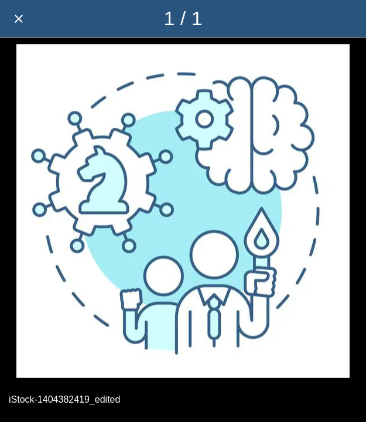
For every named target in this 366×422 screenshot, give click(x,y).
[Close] (19, 19)
